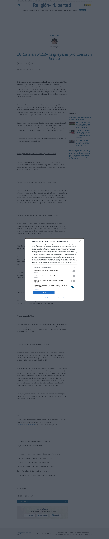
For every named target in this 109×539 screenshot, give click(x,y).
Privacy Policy (63, 297)
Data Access (54, 297)
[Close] (80, 241)
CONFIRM (43, 292)
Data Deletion (46, 297)
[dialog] (54, 269)
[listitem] (54, 267)
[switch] (73, 271)
